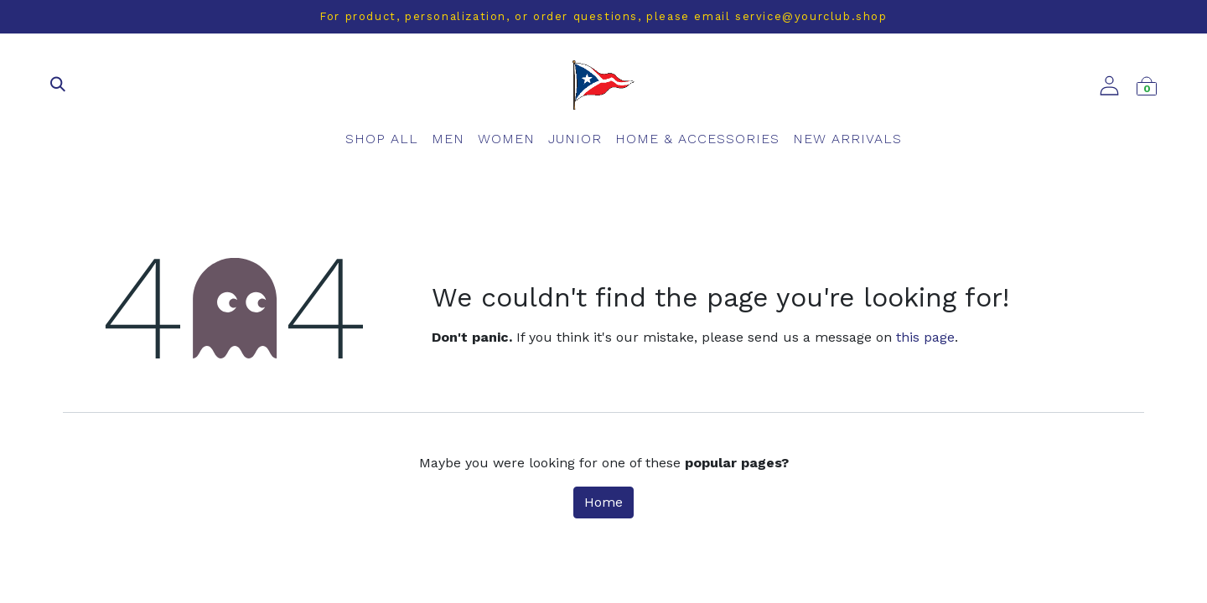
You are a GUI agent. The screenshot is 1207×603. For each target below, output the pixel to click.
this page (925, 337)
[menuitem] (382, 139)
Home (603, 502)
